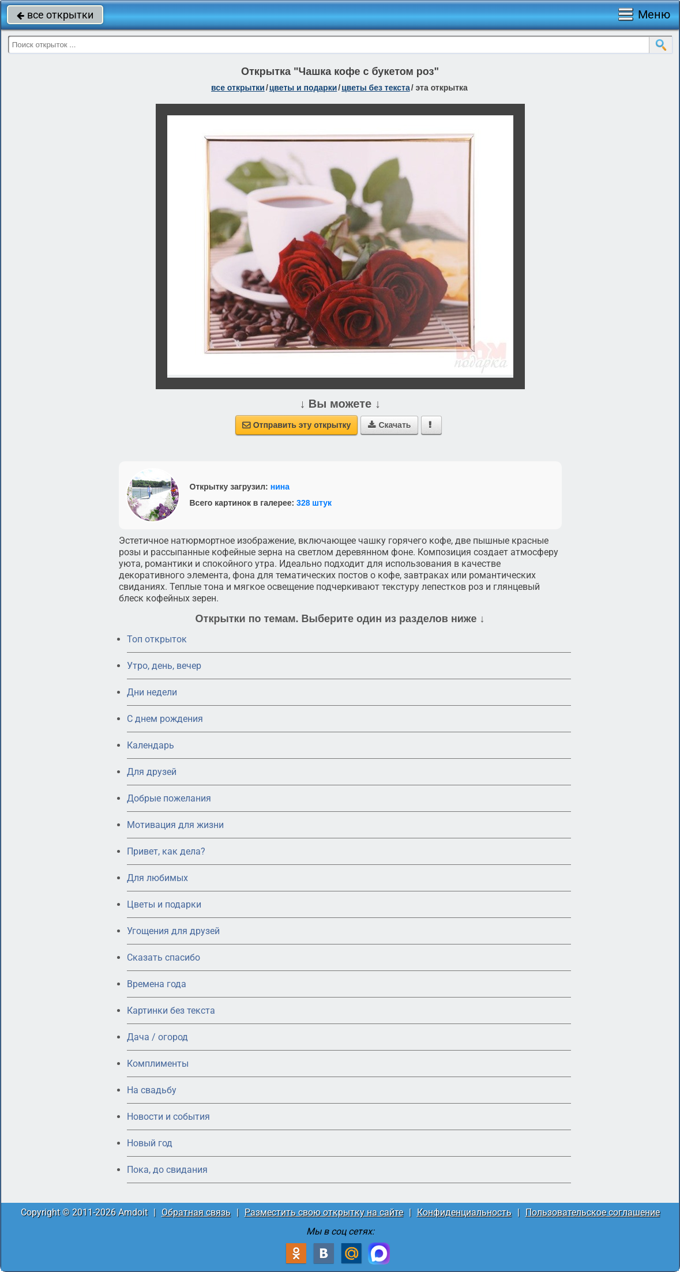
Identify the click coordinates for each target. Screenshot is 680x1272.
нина (280, 486)
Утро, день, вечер (164, 665)
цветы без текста (375, 87)
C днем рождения (165, 718)
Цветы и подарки (164, 904)
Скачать (389, 425)
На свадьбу (151, 1090)
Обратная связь (196, 1212)
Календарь (150, 745)
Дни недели (152, 692)
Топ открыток (157, 639)
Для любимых (157, 877)
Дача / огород (157, 1037)
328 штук (314, 502)
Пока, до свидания (167, 1169)
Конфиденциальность (464, 1212)
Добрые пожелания (169, 798)
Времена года (156, 984)
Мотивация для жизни (175, 824)
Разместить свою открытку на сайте (324, 1212)
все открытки (55, 15)
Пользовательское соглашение (592, 1212)
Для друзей (151, 771)
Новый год (149, 1143)
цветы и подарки (303, 87)
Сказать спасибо (163, 957)
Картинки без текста (171, 1010)
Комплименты (158, 1063)
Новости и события (168, 1116)
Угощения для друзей (173, 930)
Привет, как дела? (166, 851)
